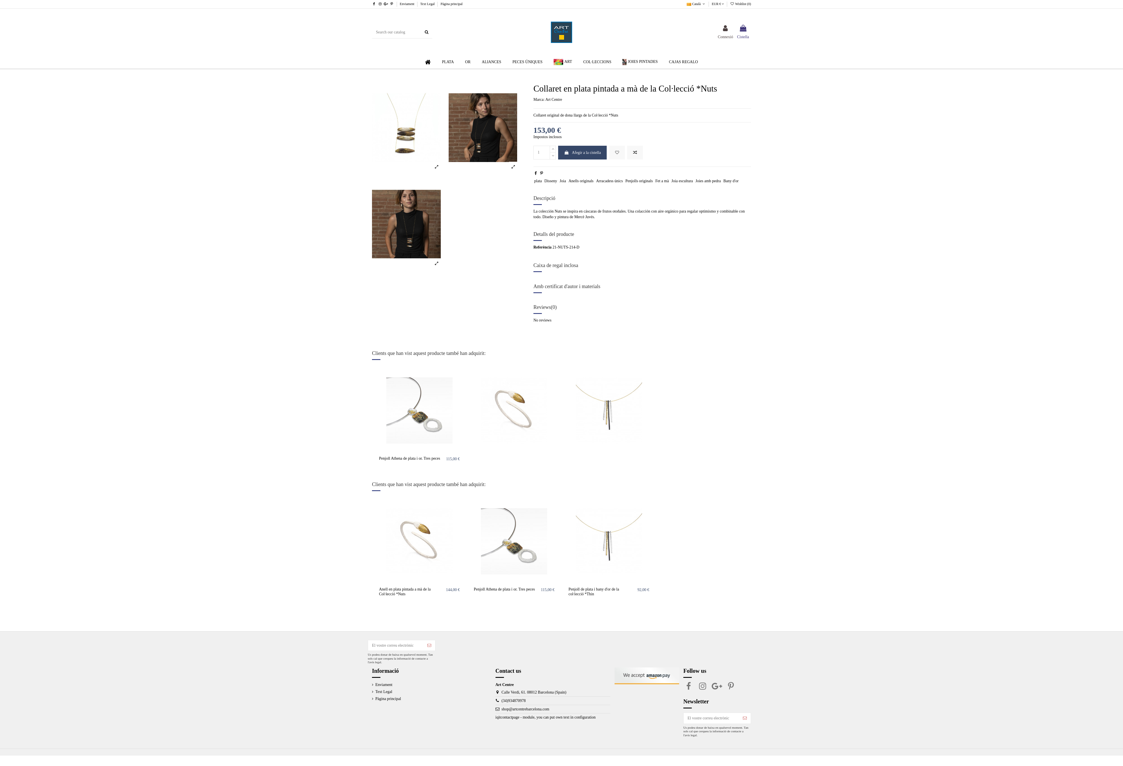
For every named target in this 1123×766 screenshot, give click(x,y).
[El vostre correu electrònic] (395, 645)
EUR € (718, 4)
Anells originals (581, 181)
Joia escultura (682, 181)
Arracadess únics (609, 181)
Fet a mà (662, 181)
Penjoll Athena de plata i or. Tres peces (409, 458)
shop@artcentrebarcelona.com (525, 709)
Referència (542, 247)
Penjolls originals (639, 181)
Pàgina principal (451, 4)
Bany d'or (730, 181)
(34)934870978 (513, 701)
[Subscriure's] (429, 645)
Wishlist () (740, 4)
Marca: (539, 99)
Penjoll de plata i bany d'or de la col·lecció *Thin (594, 591)
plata (538, 181)
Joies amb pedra (708, 181)
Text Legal (427, 4)
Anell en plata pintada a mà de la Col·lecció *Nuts (405, 591)
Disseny (550, 181)
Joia (563, 181)
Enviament (407, 4)
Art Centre (553, 99)
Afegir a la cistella (582, 153)
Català (696, 4)
